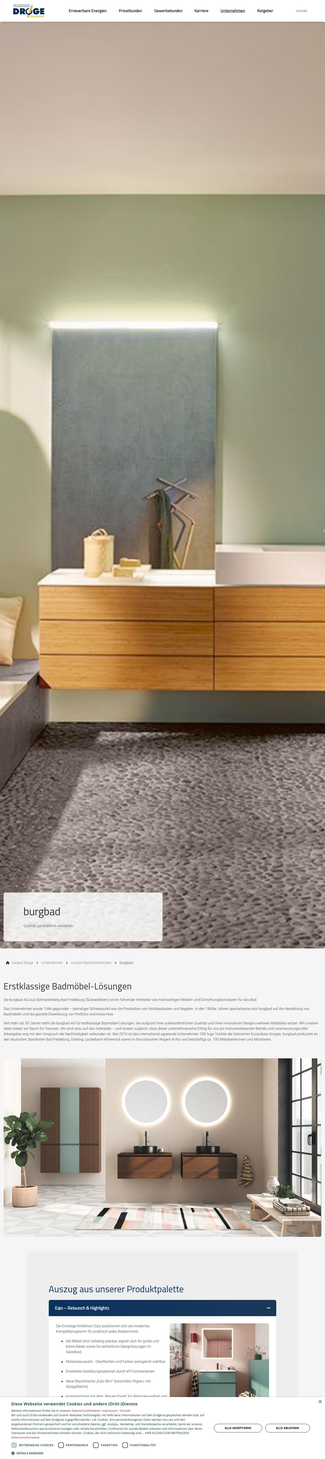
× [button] (320, 1402)
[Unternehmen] (52, 962)
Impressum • (111, 1411)
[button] (162, 1308)
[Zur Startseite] (34, 11)
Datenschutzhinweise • (87, 1411)
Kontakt (125, 1411)
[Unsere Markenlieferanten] (91, 962)
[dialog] (162, 1428)
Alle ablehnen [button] (287, 1428)
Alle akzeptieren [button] (238, 1428)
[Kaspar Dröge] (22, 962)
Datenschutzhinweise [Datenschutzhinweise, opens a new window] (25, 1437)
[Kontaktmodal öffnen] (298, 11)
